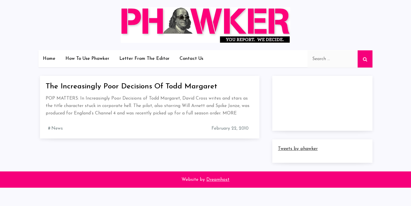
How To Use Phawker (87, 58)
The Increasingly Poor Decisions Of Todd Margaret (131, 86)
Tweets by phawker (298, 148)
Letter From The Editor (144, 58)
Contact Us (191, 58)
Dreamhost (217, 179)
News (57, 128)
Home (49, 58)
